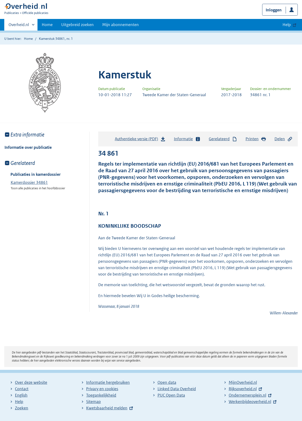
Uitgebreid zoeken (77, 24)
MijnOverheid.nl (243, 382)
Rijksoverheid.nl (243, 388)
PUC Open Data (171, 395)
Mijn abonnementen (120, 24)
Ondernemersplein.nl (247, 395)
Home (47, 24)
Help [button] (287, 24)
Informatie (187, 139)
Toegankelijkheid (101, 395)
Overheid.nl (19, 26)
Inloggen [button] (274, 10)
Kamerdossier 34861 (29, 182)
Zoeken (21, 408)
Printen (256, 139)
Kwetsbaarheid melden (106, 408)
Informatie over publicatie (28, 147)
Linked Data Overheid (177, 388)
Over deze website (31, 382)
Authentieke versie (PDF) (140, 140)
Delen (283, 139)
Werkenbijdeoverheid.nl (250, 401)
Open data (167, 382)
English (21, 395)
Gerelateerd (223, 139)
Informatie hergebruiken (108, 382)
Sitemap (93, 401)
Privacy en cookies (102, 388)
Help (19, 401)
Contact (21, 388)
